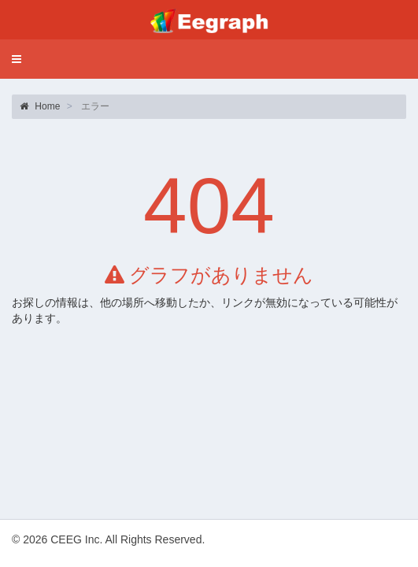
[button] (16, 59)
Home (40, 106)
